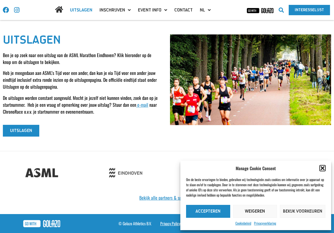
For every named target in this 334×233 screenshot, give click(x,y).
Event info (152, 10)
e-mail (142, 104)
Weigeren (255, 211)
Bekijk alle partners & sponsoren (167, 197)
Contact (183, 10)
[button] (322, 168)
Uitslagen (81, 10)
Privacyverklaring (265, 223)
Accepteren (208, 211)
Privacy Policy (170, 223)
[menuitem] (205, 10)
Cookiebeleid (243, 223)
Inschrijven (115, 10)
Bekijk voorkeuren (302, 211)
